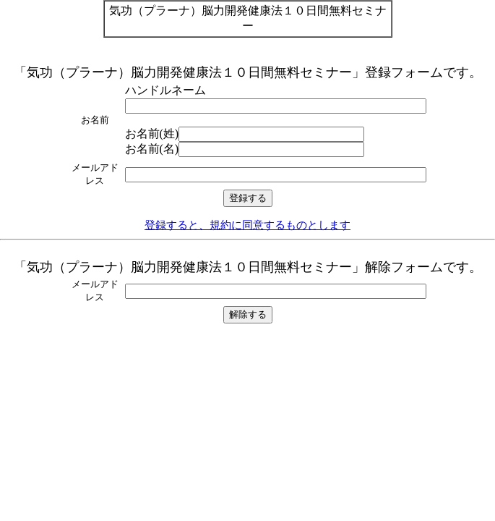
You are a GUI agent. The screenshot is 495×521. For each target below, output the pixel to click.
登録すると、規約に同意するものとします (247, 225)
